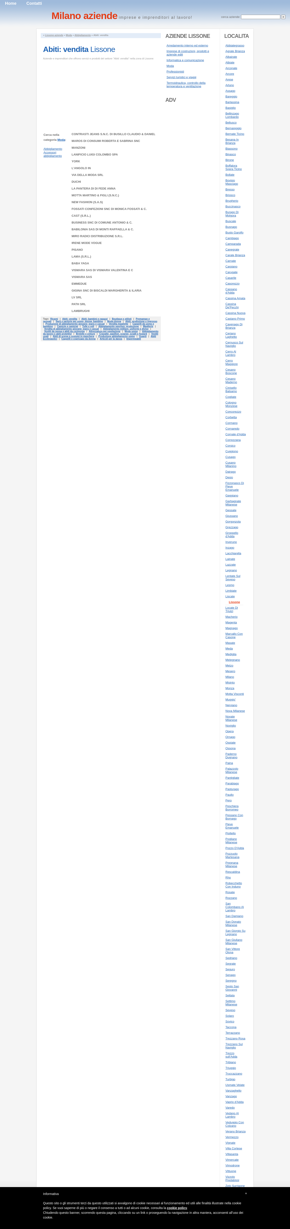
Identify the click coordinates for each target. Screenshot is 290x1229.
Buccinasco (232, 206)
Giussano (231, 516)
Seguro (230, 969)
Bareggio (231, 96)
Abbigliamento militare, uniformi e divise (125, 329)
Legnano (231, 570)
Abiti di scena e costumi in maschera (73, 336)
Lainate (230, 559)
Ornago (230, 737)
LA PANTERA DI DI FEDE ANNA (94, 188)
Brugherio (231, 200)
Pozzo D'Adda (234, 848)
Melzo (229, 665)
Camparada (233, 244)
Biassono (231, 148)
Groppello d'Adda (231, 534)
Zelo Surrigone (235, 1186)
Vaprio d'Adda (234, 1102)
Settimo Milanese (231, 1002)
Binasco (230, 154)
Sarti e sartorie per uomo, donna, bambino (79, 321)
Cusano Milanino (230, 464)
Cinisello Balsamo (231, 389)
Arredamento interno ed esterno (187, 45)
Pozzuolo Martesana (232, 855)
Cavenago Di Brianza (233, 326)
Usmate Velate (235, 1085)
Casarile (230, 278)
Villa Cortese (233, 1148)
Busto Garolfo (234, 232)
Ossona (230, 748)
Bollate (229, 174)
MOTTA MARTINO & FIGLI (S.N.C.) (95, 195)
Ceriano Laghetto (231, 335)
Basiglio (230, 108)
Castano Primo (235, 318)
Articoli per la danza (111, 339)
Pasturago (232, 789)
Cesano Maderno (231, 380)
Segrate (230, 963)
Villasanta (231, 1154)
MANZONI (78, 147)
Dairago (230, 471)
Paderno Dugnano (231, 755)
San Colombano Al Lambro (234, 907)
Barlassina (232, 102)
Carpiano (231, 266)
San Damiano (234, 916)
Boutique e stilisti (122, 319)
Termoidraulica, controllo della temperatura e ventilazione (186, 84)
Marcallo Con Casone (234, 635)
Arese (229, 79)
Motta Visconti (234, 694)
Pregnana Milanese (231, 864)
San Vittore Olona (232, 950)
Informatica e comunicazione (185, 60)
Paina (229, 763)
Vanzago (231, 1096)
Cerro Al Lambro (230, 353)
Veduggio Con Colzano (234, 1124)
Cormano (231, 423)
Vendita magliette (118, 324)
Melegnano (232, 660)
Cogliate (230, 397)
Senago (230, 975)
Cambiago (232, 238)
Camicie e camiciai (67, 326)
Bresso (229, 189)
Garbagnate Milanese (233, 502)
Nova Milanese (235, 711)
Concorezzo (233, 411)
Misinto (230, 682)
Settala (229, 995)
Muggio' (230, 699)
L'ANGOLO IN (81, 168)
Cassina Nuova (235, 313)
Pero (228, 800)
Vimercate (232, 1159)
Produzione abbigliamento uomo (116, 336)
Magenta (231, 622)
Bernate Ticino (234, 134)
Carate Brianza (235, 255)
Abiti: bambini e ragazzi (94, 319)
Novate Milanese (231, 718)
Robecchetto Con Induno (233, 884)
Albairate (231, 56)
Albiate (229, 62)
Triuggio (230, 1068)
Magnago (231, 628)
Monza (229, 688)
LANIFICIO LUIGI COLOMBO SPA (95, 154)
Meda (229, 648)
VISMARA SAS (82, 277)
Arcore (229, 73)
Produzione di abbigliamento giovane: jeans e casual (75, 324)
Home (11, 3)
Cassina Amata (235, 298)
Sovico (229, 1021)
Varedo (230, 1107)
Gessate (230, 510)
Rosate (230, 892)
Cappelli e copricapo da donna (78, 339)
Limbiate (231, 590)
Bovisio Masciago (231, 182)
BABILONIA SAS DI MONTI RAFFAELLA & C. (103, 229)
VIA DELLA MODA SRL (87, 175)
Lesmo (229, 585)
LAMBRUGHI (80, 311)
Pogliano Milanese (231, 840)
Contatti (34, 3)
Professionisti (175, 71)
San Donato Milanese (233, 923)
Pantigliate (232, 777)
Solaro (229, 1015)
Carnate (230, 261)
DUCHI (76, 181)
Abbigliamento (83, 35)
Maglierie (148, 326)
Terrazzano (232, 1032)
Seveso (230, 1010)
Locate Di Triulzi (231, 609)
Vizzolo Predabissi (232, 1178)
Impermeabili (133, 339)
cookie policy (177, 1208)
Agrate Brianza (235, 51)
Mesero (230, 671)
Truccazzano (233, 1073)
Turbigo (230, 1079)
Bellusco (231, 122)
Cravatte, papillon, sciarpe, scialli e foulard (123, 334)
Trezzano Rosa (235, 1038)
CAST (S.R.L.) (81, 215)
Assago (230, 90)
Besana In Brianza (232, 141)
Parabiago (232, 783)
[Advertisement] (81, 96)
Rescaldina (232, 872)
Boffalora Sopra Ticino (233, 167)
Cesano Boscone (231, 371)
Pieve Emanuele (232, 826)
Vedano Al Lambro (232, 1115)
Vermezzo (232, 1137)
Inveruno (231, 542)
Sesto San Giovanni (232, 988)
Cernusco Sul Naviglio (234, 344)
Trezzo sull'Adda (231, 1054)
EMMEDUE (79, 283)
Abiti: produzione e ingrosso (141, 321)
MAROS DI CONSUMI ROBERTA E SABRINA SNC (106, 141)
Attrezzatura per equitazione (104, 331)
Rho (228, 877)
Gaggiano (231, 495)
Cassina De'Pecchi (232, 305)
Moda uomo (131, 331)
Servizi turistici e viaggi (181, 77)
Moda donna (114, 321)
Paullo (229, 794)
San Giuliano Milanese (233, 941)
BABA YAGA (80, 263)
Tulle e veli (88, 326)
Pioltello (230, 833)
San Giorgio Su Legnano (235, 932)
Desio (229, 477)
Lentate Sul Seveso (232, 577)
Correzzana (233, 440)
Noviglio (230, 725)
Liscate (230, 596)
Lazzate (230, 564)
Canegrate (232, 249)
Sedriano (231, 958)
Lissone (234, 602)
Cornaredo (232, 428)
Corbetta (231, 417)
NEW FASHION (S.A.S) (87, 202)
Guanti (143, 336)
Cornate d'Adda (235, 434)
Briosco (230, 195)
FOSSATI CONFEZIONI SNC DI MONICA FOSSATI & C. (109, 209)
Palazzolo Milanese (231, 770)
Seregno (231, 980)
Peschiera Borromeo (232, 807)
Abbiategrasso (234, 45)
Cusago (230, 457)
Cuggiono (231, 451)
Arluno (229, 85)
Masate (230, 643)
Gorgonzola (233, 521)
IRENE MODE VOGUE (87, 243)
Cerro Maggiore (231, 362)
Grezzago (231, 527)
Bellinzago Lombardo (232, 115)
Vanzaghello (233, 1090)
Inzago (229, 547)
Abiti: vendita (69, 319)
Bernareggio (233, 128)
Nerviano (231, 705)
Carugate (231, 272)
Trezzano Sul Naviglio (234, 1045)
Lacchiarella (233, 553)
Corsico (230, 445)
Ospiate (230, 742)
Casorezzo (232, 283)
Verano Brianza (235, 1131)
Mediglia (230, 654)
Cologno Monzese (231, 404)
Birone (229, 160)
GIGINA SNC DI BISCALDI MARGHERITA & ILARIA (107, 290)
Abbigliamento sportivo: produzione (118, 326)
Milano (229, 677)
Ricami (54, 319)
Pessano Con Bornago (234, 816)
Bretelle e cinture (85, 334)
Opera (229, 731)
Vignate (230, 1142)
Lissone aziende (54, 35)
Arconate (231, 68)
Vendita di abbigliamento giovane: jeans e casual (71, 329)
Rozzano (231, 898)
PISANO (77, 249)
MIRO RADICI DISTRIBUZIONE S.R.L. (97, 236)
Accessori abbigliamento (53, 154)
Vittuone (230, 1171)
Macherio (231, 616)
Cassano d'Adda (231, 290)
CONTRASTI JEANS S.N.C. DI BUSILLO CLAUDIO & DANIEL (113, 134)
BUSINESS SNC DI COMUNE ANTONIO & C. (102, 222)
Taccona (230, 1027)
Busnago (231, 227)
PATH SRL (79, 304)
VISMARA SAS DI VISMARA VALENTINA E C (102, 270)
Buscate (230, 221)
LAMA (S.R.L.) (81, 256)
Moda (69, 35)
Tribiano (230, 1062)
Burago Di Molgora (232, 213)
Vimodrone (232, 1165)
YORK (76, 161)
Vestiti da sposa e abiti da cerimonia (64, 331)
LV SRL (77, 297)
